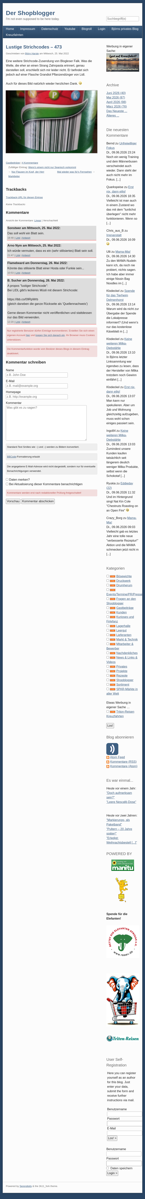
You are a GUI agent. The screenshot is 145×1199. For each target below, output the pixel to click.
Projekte (121, 671)
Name (10, 370)
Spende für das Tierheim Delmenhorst (120, 295)
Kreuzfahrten (14, 34)
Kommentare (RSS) (123, 761)
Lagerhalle (123, 626)
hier (28, 335)
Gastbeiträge (13, 162)
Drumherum (124, 585)
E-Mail (10, 381)
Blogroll (87, 28)
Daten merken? (19, 479)
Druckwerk (123, 580)
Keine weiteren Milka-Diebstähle (119, 343)
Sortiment (122, 684)
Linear (37, 220)
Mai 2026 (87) (115, 97)
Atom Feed (117, 757)
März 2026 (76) (116, 106)
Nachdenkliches (127, 653)
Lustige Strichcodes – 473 (34, 46)
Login (101, 28)
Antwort (26, 237)
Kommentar (14, 402)
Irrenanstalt (113, 235)
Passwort (113, 1118)
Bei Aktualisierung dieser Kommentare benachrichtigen (46, 484)
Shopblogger (124, 680)
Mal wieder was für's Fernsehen (74, 171)
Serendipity (26, 1186)
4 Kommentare (30, 162)
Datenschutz (49, 28)
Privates (121, 666)
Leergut (121, 630)
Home (10, 28)
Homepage (13, 392)
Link (18, 237)
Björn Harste (32, 53)
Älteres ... (112, 115)
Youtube (69, 28)
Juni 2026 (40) (116, 93)
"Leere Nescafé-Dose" (121, 802)
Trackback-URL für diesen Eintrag (24, 197)
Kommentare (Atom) (123, 766)
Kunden (121, 612)
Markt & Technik (127, 639)
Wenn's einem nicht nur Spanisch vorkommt (52, 167)
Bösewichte (124, 576)
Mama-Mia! (122, 251)
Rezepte (122, 675)
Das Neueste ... (116, 111)
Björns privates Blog (125, 28)
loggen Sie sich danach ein (50, 335)
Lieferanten (123, 635)
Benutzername (117, 1109)
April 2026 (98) (116, 102)
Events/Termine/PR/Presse (124, 594)
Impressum (27, 28)
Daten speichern (121, 1168)
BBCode (11, 456)
